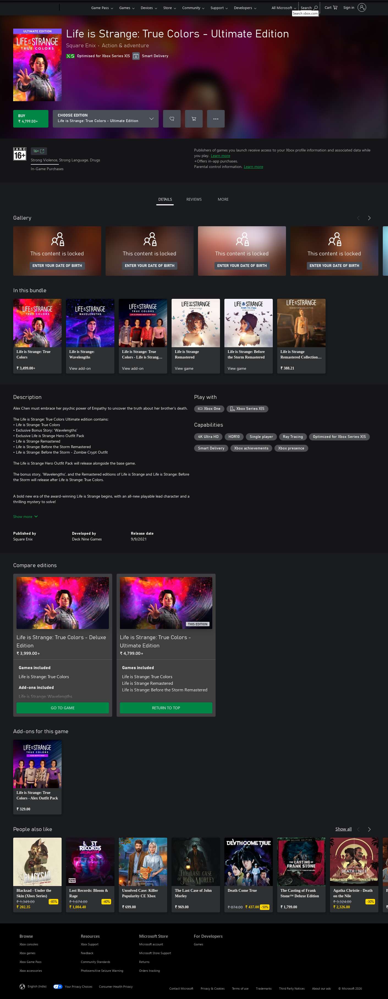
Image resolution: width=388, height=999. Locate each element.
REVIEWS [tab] (194, 199)
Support (217, 7)
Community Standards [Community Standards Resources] (95, 962)
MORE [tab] (223, 199)
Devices (147, 7)
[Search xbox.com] (309, 7)
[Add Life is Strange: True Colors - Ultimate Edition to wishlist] (172, 119)
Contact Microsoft (181, 988)
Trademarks (264, 988)
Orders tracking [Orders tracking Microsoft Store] (149, 970)
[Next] (369, 218)
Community (191, 7)
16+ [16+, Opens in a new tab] (39, 151)
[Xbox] (74, 7)
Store (167, 7)
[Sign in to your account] (354, 7)
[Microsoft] (38, 7)
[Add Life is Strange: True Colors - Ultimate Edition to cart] (194, 119)
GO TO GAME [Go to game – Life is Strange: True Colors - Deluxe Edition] (63, 707)
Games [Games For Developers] (198, 944)
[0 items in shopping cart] (331, 7)
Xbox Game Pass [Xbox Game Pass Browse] (31, 962)
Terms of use (240, 988)
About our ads (321, 988)
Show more (25, 516)
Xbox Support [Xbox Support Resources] (89, 944)
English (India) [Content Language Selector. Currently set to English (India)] (37, 986)
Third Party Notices (292, 988)
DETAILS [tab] (165, 199)
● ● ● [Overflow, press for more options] (216, 118)
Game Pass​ (100, 7)
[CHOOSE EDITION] (106, 119)
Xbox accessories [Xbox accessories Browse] (31, 970)
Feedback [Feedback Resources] (87, 953)
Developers (243, 7)
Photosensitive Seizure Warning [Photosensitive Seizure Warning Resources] (102, 970)
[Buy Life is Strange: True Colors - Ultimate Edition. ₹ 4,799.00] (30, 119)
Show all (343, 829)
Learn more (220, 155)
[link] (37, 336)
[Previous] (358, 218)
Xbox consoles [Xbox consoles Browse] (29, 944)
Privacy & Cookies (213, 988)
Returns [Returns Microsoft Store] (144, 962)
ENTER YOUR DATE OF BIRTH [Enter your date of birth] (57, 266)
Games (124, 7)
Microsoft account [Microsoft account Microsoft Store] (151, 944)
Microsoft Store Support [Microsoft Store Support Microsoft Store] (155, 953)
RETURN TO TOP (166, 707)
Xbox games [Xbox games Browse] (27, 953)
